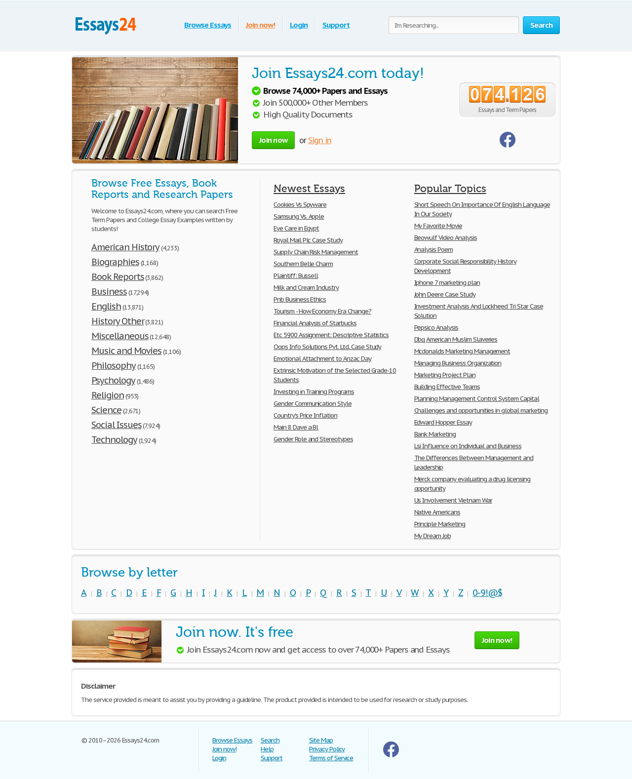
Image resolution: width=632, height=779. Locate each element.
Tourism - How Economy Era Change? (322, 311)
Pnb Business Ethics (300, 299)
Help (267, 749)
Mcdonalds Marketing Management (462, 351)
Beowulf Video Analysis (445, 238)
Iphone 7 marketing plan (447, 282)
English (106, 306)
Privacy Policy (327, 749)
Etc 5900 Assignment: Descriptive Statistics (331, 335)
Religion (107, 395)
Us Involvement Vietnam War (453, 500)
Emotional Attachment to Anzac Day (322, 358)
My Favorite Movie (438, 226)
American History (125, 247)
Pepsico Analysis (436, 327)
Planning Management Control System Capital (476, 398)
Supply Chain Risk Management (316, 252)
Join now (273, 140)
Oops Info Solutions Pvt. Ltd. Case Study (327, 347)
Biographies (115, 262)
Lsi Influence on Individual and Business (467, 446)
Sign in (319, 140)
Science (106, 410)
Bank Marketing (435, 434)
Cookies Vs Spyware (300, 204)
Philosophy (113, 365)
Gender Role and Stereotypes (313, 439)
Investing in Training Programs (314, 392)
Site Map (321, 740)
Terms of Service (331, 758)
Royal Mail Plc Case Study (308, 240)
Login (299, 25)
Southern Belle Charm (303, 264)
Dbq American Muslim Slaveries (456, 339)
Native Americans (437, 512)
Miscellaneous (119, 336)
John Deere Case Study (444, 294)
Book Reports (117, 276)
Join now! (260, 25)
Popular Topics (450, 189)
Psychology (113, 380)
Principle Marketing (439, 524)
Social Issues (116, 424)
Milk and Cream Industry (306, 287)
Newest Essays (309, 189)
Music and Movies (126, 350)
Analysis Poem (433, 249)
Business (109, 291)
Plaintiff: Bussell (296, 276)
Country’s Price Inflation (305, 415)
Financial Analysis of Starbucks (315, 323)
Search (270, 740)
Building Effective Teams (447, 387)
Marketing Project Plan (444, 375)
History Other (117, 321)
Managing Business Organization (458, 363)
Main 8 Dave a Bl (296, 427)
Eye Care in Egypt (296, 228)
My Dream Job (432, 536)
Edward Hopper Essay (443, 422)
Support (336, 25)
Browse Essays (207, 25)
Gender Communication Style (313, 403)
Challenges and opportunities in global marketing (481, 410)
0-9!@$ (487, 592)
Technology (114, 439)
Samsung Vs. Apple (299, 216)
